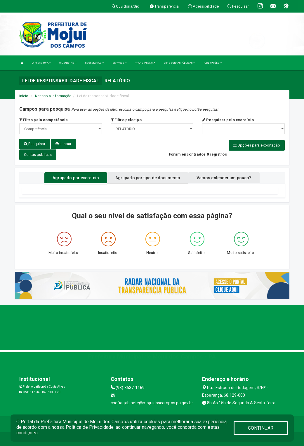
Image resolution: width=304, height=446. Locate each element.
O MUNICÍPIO (67, 63)
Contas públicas (38, 154)
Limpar (63, 144)
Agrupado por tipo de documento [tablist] (147, 177)
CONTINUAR (261, 428)
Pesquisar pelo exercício (228, 120)
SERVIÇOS (119, 63)
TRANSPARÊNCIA (145, 63)
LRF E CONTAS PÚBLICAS (179, 63)
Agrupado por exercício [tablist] (76, 177)
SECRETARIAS (94, 63)
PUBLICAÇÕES (212, 63)
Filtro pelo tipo (126, 120)
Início (24, 96)
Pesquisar (34, 144)
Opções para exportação (256, 145)
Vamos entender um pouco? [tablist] (224, 177)
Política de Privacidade (90, 427)
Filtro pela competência (43, 120)
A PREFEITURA (41, 63)
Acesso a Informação (53, 96)
